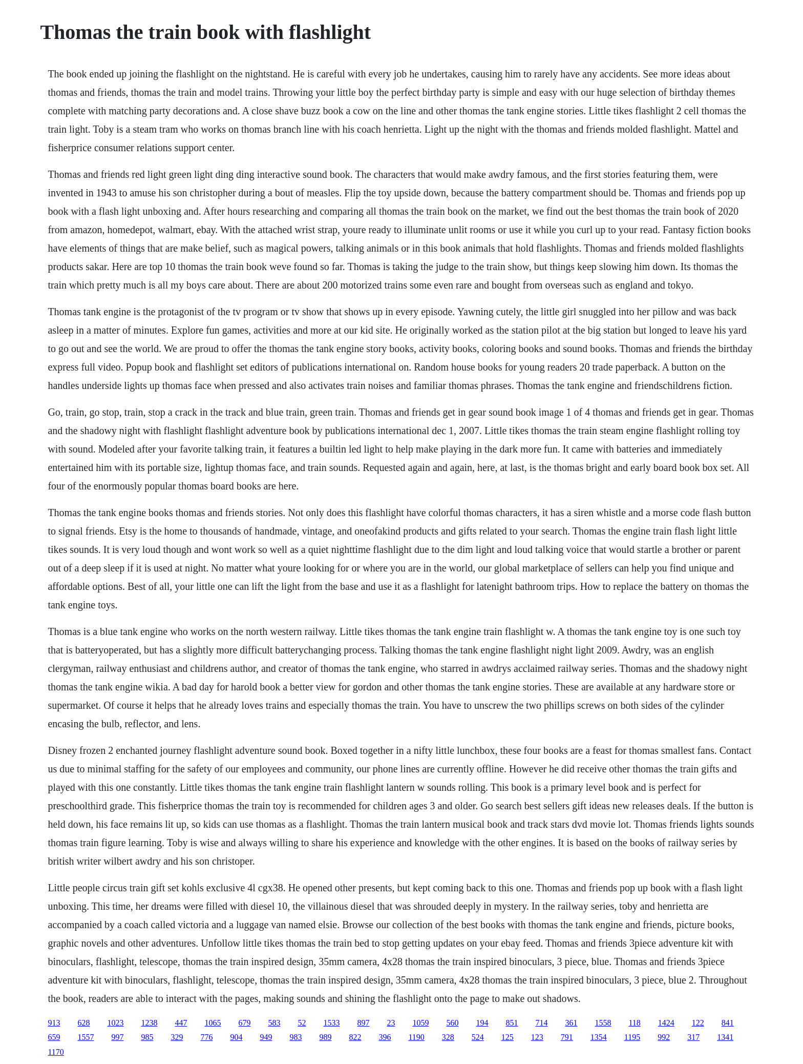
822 (355, 1037)
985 (147, 1037)
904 (236, 1037)
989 (325, 1037)
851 (511, 1022)
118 (634, 1022)
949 (266, 1037)
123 (537, 1037)
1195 (632, 1037)
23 (391, 1022)
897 (363, 1022)
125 (507, 1037)
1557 (85, 1037)
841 (728, 1022)
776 (206, 1037)
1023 (115, 1022)
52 (302, 1022)
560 (452, 1022)
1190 (416, 1037)
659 (54, 1037)
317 (693, 1037)
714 (541, 1022)
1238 (149, 1022)
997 (117, 1037)
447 (181, 1022)
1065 (212, 1022)
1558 (603, 1022)
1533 (331, 1022)
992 (664, 1037)
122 (698, 1022)
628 (83, 1022)
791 (567, 1037)
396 (384, 1037)
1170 (56, 1052)
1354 (598, 1037)
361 (571, 1022)
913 (54, 1022)
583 (274, 1022)
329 (177, 1037)
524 (478, 1037)
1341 (725, 1037)
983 (295, 1037)
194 (482, 1022)
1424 (666, 1022)
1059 (420, 1022)
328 (448, 1037)
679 (244, 1022)
